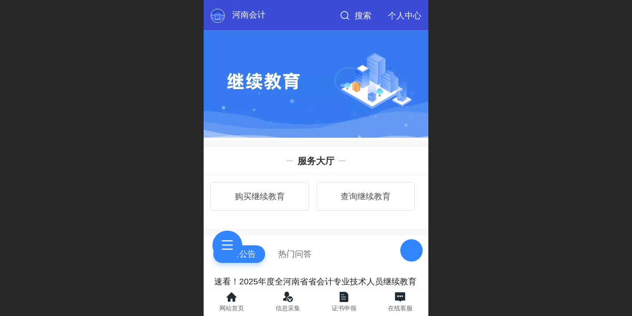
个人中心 (404, 15)
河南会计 (249, 14)
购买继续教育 (260, 196)
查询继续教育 (366, 196)
